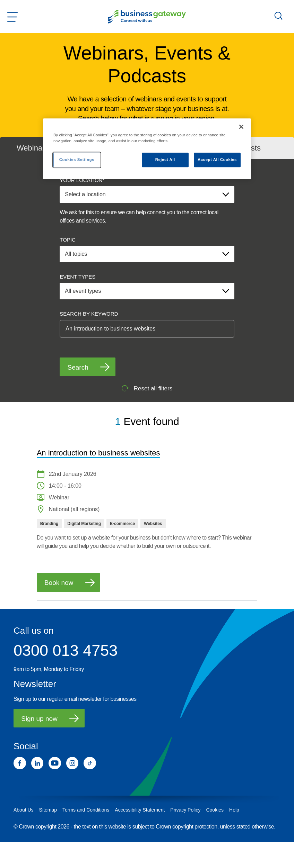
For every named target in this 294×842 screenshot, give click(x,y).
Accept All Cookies (217, 159)
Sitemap (48, 810)
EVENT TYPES (77, 277)
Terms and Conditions (85, 810)
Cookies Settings (76, 159)
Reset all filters (147, 388)
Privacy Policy (185, 810)
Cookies (215, 810)
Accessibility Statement (140, 810)
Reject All (165, 159)
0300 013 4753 (66, 650)
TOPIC (68, 240)
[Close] (241, 126)
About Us (24, 810)
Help (234, 810)
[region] (147, 148)
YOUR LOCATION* (82, 180)
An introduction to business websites (98, 453)
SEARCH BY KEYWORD (89, 314)
